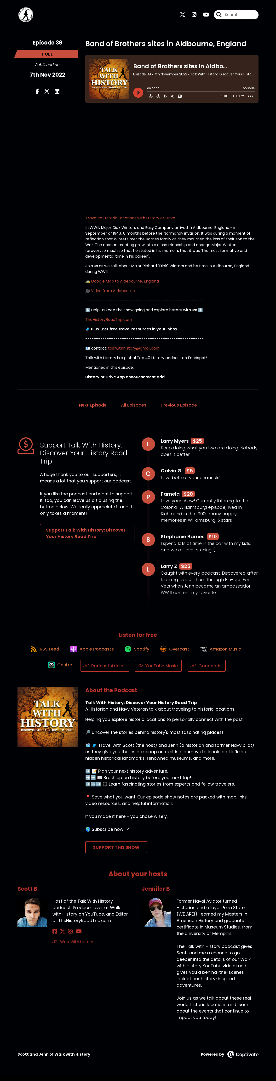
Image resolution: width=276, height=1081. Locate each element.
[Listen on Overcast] (176, 653)
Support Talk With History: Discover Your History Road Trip (86, 535)
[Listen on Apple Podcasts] (89, 653)
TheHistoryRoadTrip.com (108, 321)
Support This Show (116, 852)
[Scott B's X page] (60, 936)
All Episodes (133, 407)
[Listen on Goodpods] (208, 670)
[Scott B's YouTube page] (73, 936)
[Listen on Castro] (60, 670)
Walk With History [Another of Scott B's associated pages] (72, 946)
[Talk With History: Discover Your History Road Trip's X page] (182, 15)
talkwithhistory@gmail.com (134, 350)
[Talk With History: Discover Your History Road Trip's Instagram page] (191, 15)
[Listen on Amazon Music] (224, 653)
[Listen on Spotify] (137, 653)
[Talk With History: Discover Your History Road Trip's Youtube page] (203, 15)
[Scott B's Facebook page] (54, 936)
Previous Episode (179, 407)
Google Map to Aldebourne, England (125, 283)
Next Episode (93, 407)
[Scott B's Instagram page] (66, 936)
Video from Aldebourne (113, 292)
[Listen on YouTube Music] (159, 670)
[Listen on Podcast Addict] (105, 670)
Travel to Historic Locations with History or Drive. (130, 219)
